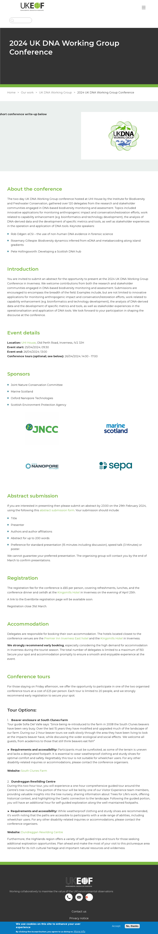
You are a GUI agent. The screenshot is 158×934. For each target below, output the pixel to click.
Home (11, 92)
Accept (116, 926)
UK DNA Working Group (54, 92)
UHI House (28, 333)
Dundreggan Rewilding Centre (41, 814)
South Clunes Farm (33, 752)
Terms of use (79, 907)
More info (79, 931)
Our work (26, 92)
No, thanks (132, 926)
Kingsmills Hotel (68, 579)
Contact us (79, 893)
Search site (79, 914)
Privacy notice (79, 900)
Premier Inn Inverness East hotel (66, 625)
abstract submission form (56, 501)
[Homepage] (79, 866)
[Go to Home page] (34, 8)
